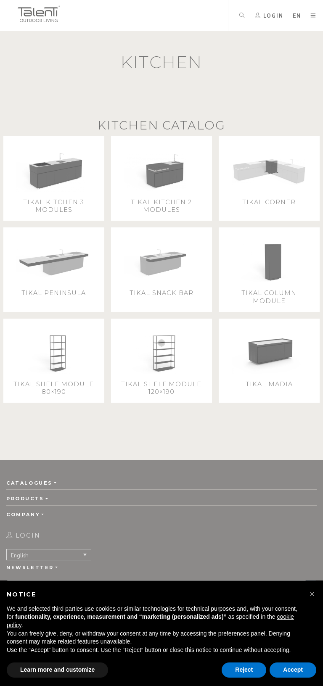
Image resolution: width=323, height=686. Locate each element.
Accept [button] (293, 669)
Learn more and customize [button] (57, 669)
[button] (312, 594)
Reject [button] (244, 669)
